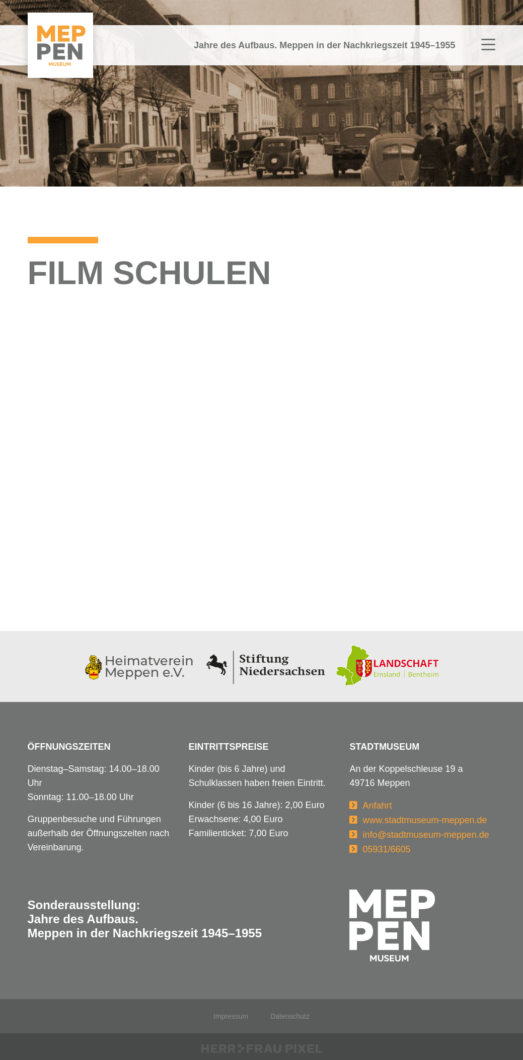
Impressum (230, 1016)
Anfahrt (377, 806)
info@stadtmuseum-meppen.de (425, 835)
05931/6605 (386, 849)
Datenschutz (290, 1016)
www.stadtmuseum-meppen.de (424, 820)
